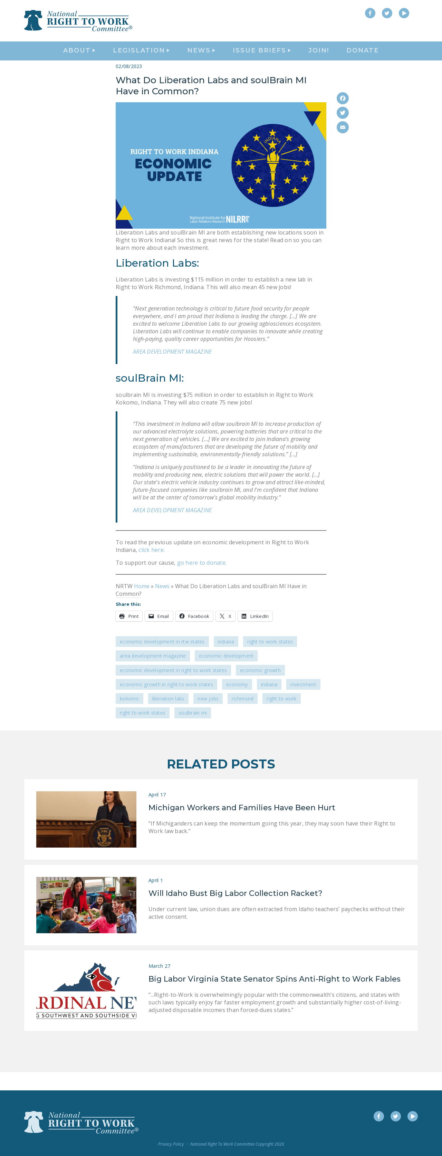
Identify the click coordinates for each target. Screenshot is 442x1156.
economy (237, 702)
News (162, 604)
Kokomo (129, 717)
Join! (318, 61)
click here (151, 568)
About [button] (79, 61)
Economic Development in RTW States (162, 660)
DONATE (362, 61)
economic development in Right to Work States (173, 688)
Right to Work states (142, 731)
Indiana (226, 660)
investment (303, 702)
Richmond (242, 717)
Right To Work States (270, 660)
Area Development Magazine (153, 674)
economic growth (260, 688)
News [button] (201, 61)
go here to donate (200, 581)
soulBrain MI (193, 731)
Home (142, 604)
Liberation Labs (168, 717)
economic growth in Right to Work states (166, 702)
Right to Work (281, 717)
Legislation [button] (141, 61)
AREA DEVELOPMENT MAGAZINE (172, 370)
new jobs (208, 717)
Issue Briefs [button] (262, 61)
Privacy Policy (171, 1144)
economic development (226, 674)
